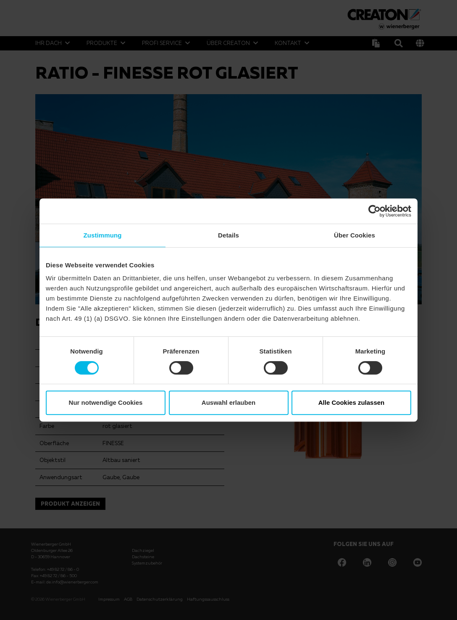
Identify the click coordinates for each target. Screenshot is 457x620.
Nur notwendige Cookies (106, 402)
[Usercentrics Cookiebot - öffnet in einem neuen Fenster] (374, 211)
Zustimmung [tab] (103, 235)
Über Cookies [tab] (354, 235)
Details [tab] (228, 235)
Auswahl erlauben (228, 402)
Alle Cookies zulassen (351, 402)
